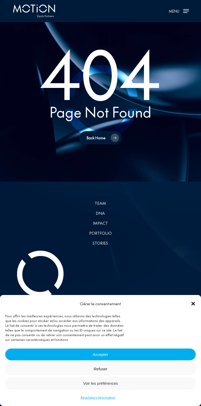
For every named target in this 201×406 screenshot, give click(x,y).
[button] (193, 307)
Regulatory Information (98, 401)
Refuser (101, 372)
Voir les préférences (100, 386)
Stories (100, 243)
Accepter (100, 357)
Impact (100, 223)
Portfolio (100, 233)
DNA (100, 213)
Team (100, 203)
